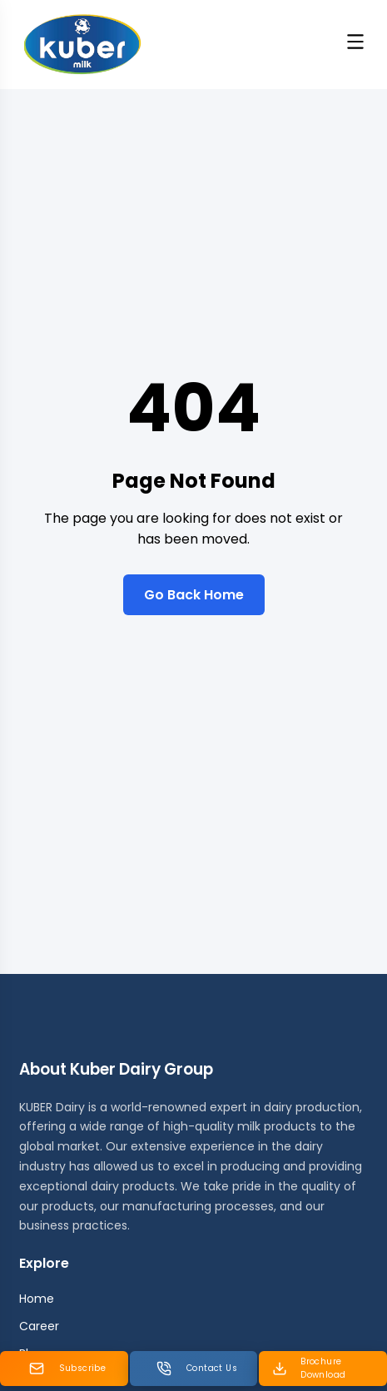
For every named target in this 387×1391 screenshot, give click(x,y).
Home (36, 1298)
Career (39, 1326)
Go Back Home (194, 594)
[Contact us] (194, 1368)
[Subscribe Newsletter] (64, 1368)
